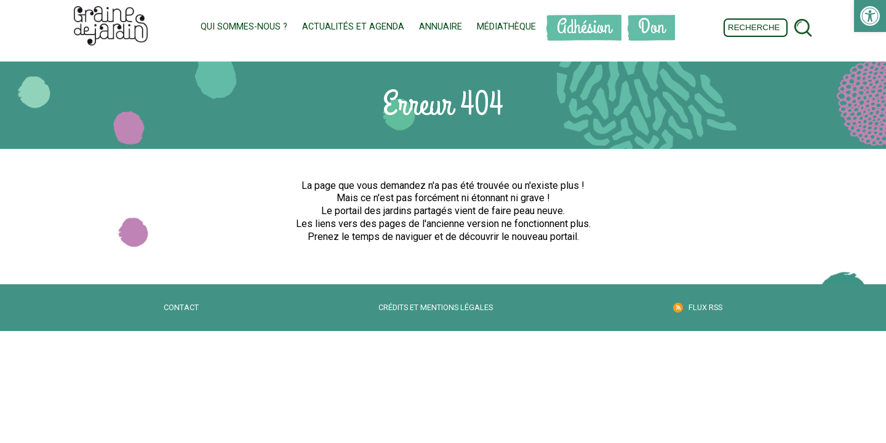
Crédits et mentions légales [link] (435, 307)
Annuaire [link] (440, 27)
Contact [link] (181, 307)
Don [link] (651, 27)
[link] (870, 16)
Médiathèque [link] (506, 27)
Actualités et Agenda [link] (353, 27)
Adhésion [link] (584, 27)
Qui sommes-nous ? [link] (244, 27)
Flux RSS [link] (705, 307)
